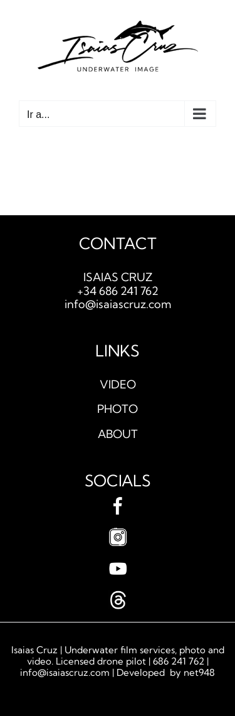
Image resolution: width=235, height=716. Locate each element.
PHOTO (117, 409)
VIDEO (118, 384)
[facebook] (117, 501)
